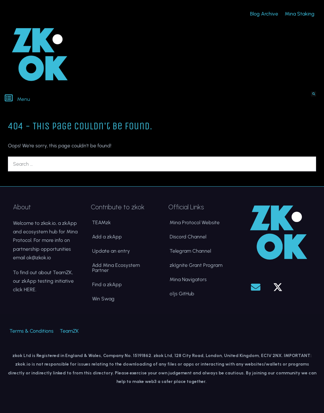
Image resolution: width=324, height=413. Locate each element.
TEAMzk (101, 222)
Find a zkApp (107, 284)
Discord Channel (188, 237)
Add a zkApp (107, 237)
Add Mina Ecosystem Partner (116, 267)
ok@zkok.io (38, 258)
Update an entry (111, 251)
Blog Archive (264, 14)
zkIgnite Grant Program (196, 265)
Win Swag (103, 299)
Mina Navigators (188, 279)
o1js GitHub (182, 294)
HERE (29, 290)
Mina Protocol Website (195, 222)
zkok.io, (49, 223)
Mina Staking (300, 14)
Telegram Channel (190, 251)
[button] (81, 99)
